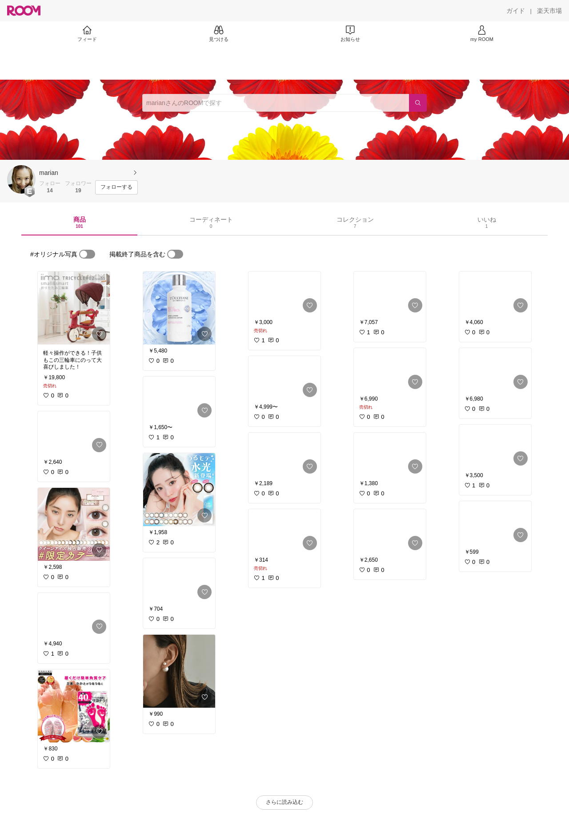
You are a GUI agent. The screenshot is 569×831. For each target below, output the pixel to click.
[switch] (87, 254)
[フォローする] (116, 187)
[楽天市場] (549, 11)
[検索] (418, 103)
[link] (74, 308)
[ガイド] (515, 11)
